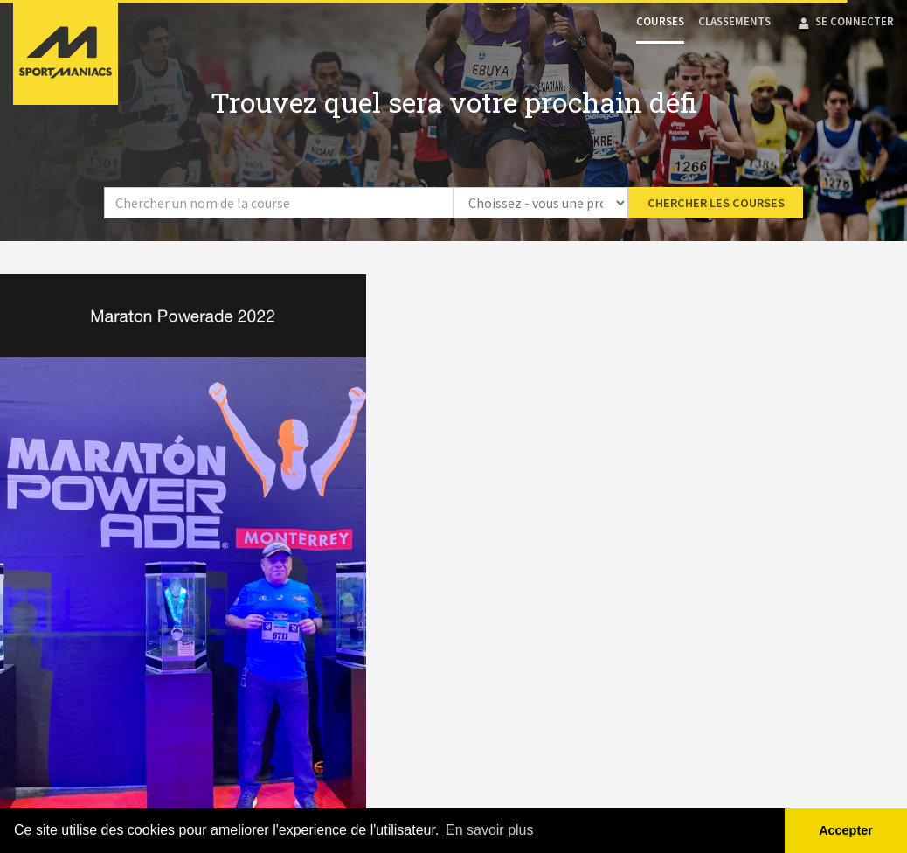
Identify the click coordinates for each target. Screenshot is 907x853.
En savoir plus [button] (490, 829)
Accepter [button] (846, 830)
